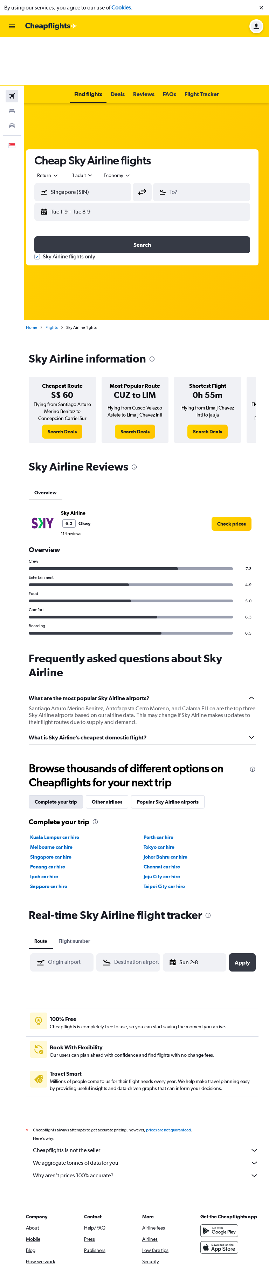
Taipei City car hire (168, 838)
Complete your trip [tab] (64, 753)
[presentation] (161, 310)
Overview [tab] (54, 444)
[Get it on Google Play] (221, 1189)
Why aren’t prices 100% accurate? (150, 1127)
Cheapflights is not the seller (150, 1102)
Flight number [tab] (83, 892)
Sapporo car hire (57, 838)
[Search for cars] (12, 77)
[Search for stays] (12, 62)
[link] (69, 383)
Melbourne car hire (60, 798)
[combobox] (56, 126)
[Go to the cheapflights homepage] (51, 26)
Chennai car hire (166, 818)
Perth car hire (163, 789)
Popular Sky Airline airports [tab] (176, 753)
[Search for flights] (12, 48)
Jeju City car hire (166, 828)
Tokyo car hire (163, 798)
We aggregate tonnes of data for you (150, 1114)
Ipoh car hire (53, 828)
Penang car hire (56, 818)
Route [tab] (49, 892)
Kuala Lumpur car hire (63, 789)
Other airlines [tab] (116, 753)
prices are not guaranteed (177, 1081)
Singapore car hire (59, 808)
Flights (60, 279)
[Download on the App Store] (221, 1206)
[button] (261, 7)
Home (40, 279)
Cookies (121, 7)
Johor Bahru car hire (170, 808)
